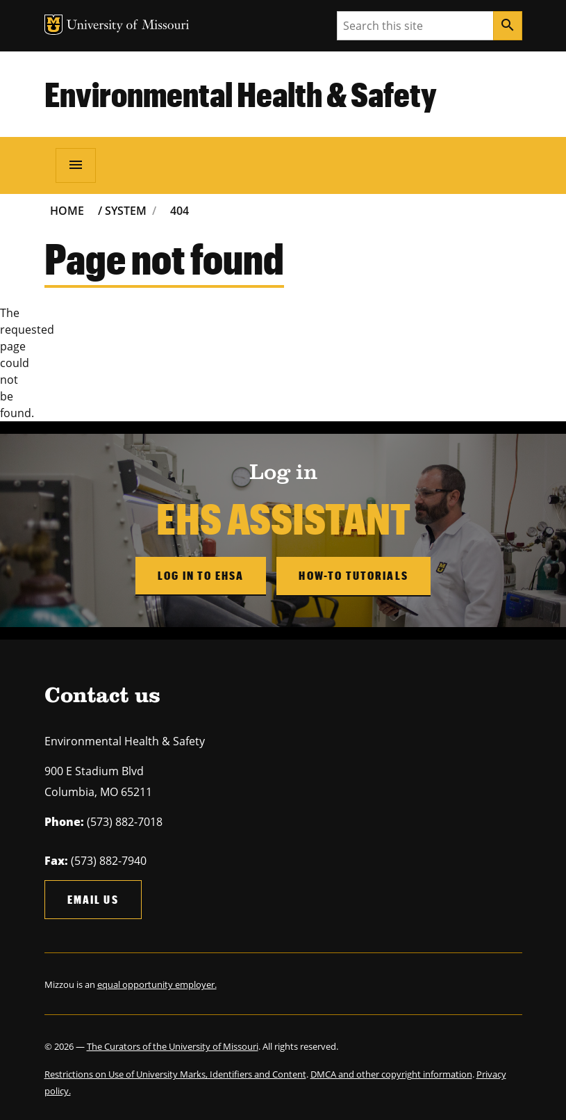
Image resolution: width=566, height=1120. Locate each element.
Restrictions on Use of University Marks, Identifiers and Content (175, 1073)
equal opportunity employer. (157, 983)
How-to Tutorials (354, 575)
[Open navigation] (76, 165)
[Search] (507, 25)
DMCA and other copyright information (391, 1073)
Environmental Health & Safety (240, 94)
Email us (93, 898)
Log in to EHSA (201, 575)
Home (67, 210)
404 (179, 210)
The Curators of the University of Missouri (172, 1045)
